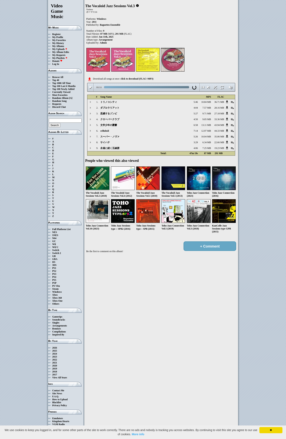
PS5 (54, 280)
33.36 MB (219, 119)
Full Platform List (61, 229)
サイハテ (105, 142)
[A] (70, 98)
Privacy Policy (59, 405)
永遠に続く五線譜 (109, 148)
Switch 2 (56, 253)
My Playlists (60, 58)
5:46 (196, 102)
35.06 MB (219, 136)
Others (55, 303)
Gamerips (57, 316)
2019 (54, 368)
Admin (103, 42)
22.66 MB (219, 142)
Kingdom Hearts (60, 421)
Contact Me (58, 390)
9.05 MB (206, 119)
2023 (54, 356)
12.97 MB (206, 130)
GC (54, 241)
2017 (54, 374)
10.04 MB (206, 136)
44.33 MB (219, 130)
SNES (55, 235)
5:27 (196, 113)
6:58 (196, 125)
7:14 (196, 130)
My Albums (58, 46)
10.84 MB (206, 102)
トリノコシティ (108, 102)
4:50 (196, 119)
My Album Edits (60, 52)
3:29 (196, 142)
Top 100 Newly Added (63, 89)
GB (54, 256)
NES (54, 232)
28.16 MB (219, 107)
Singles (55, 322)
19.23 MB (219, 148)
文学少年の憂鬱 (108, 125)
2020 (54, 365)
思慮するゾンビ (108, 113)
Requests (56, 104)
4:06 (196, 148)
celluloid (104, 130)
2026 (54, 347)
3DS (54, 265)
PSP (54, 283)
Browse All (57, 77)
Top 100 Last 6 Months (64, 86)
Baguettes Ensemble (110, 24)
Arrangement (105, 39)
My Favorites (59, 40)
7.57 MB (206, 107)
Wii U (55, 247)
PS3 (54, 274)
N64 (54, 238)
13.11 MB (206, 125)
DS (53, 262)
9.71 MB (206, 113)
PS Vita (56, 286)
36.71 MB (219, 102)
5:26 (196, 136)
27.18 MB (219, 113)
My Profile (57, 37)
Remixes (56, 328)
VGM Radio (58, 424)
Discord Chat (59, 107)
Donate (57, 61)
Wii (54, 244)
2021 (54, 362)
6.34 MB (206, 142)
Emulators (57, 418)
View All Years (59, 377)
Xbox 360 (57, 297)
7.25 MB (206, 148)
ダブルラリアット (109, 107)
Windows (57, 291)
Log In (55, 64)
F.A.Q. (55, 396)
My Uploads (59, 49)
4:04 (196, 107)
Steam (55, 288)
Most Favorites (60, 95)
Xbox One (57, 300)
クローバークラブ (109, 119)
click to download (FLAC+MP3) (137, 78)
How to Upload (60, 399)
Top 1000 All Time (61, 83)
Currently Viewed (61, 92)
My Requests (58, 55)
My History (58, 43)
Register (56, 34)
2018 (54, 371)
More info (138, 434)
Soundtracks (58, 319)
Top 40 (55, 80)
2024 (54, 353)
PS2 (54, 271)
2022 (54, 359)
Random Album (60, 98)
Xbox (55, 294)
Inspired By (58, 334)
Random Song (59, 101)
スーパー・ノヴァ (109, 136)
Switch (55, 250)
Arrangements (59, 325)
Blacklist (56, 402)
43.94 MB (219, 125)
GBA (54, 259)
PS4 (54, 277)
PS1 (54, 268)
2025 (54, 350)
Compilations (59, 331)
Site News (57, 393)
